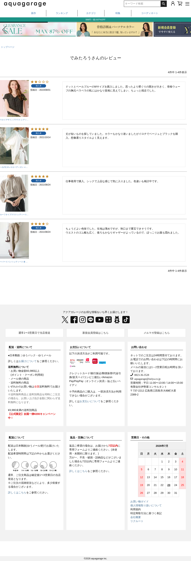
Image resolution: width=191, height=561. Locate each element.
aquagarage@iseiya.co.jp (146, 378)
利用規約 (135, 509)
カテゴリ (91, 13)
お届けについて (27, 361)
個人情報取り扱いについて (146, 505)
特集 (117, 13)
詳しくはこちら (17, 492)
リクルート (136, 521)
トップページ (7, 47)
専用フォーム (77, 449)
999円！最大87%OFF (95, 19)
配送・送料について (20, 347)
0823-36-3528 (141, 374)
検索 (164, 4)
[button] (186, 30)
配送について (16, 437)
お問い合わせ (139, 347)
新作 (33, 13)
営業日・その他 (140, 437)
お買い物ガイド (139, 501)
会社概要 (135, 517)
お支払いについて (80, 347)
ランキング (62, 13)
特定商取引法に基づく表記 (146, 513)
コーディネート (149, 13)
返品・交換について (81, 437)
